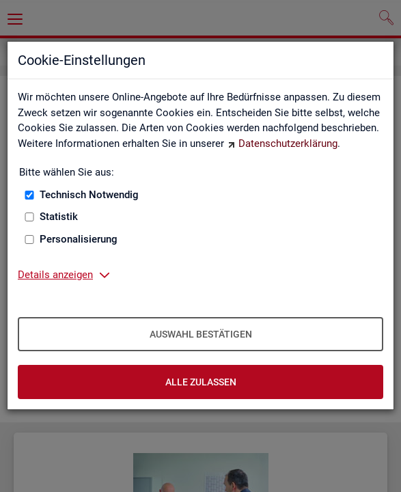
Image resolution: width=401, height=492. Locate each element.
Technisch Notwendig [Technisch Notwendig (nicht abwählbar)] (89, 195)
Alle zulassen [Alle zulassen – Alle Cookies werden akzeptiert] (200, 382)
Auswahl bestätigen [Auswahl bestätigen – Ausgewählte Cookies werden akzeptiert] (201, 334)
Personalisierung (78, 239)
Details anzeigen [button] (55, 275)
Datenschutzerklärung (287, 143)
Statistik (59, 216)
